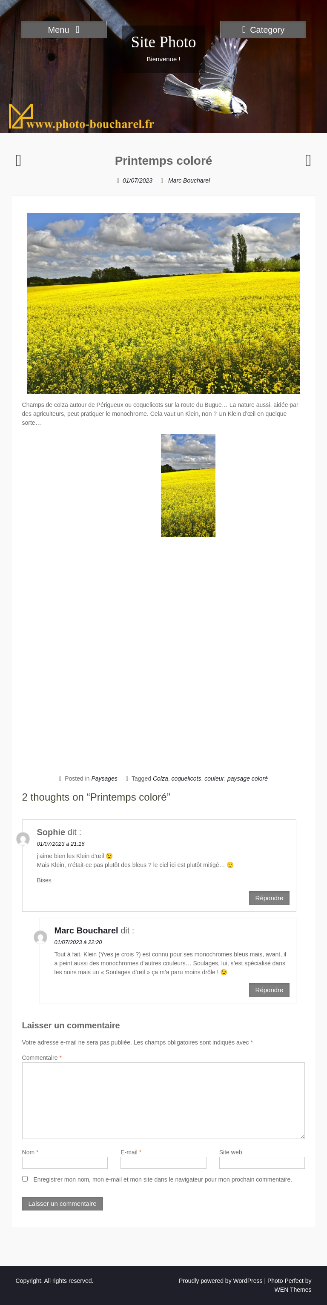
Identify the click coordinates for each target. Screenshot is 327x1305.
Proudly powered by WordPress (221, 1280)
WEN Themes (293, 1289)
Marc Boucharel (189, 180)
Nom (30, 1152)
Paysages (104, 778)
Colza (160, 778)
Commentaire (42, 1057)
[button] (188, 485)
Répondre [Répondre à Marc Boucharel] (269, 989)
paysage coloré (247, 778)
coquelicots (186, 778)
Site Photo (163, 42)
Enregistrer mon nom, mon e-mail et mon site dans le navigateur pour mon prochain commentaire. (162, 1179)
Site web (230, 1152)
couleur (214, 778)
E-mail (130, 1152)
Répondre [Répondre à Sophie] (269, 897)
